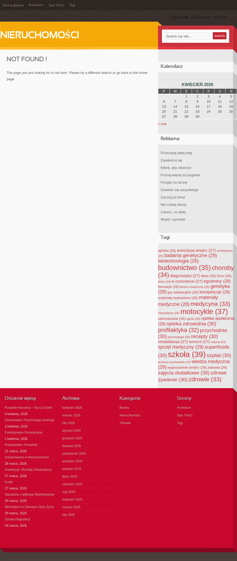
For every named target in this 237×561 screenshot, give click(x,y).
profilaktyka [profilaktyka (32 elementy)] (178, 330)
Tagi (72, 5)
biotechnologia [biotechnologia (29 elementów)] (178, 261)
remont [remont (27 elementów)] (199, 341)
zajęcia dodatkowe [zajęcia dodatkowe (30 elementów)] (184, 372)
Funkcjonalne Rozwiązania (23, 432)
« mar (162, 124)
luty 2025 (68, 515)
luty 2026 (68, 423)
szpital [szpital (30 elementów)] (219, 355)
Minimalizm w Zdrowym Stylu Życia (29, 507)
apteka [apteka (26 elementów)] (167, 251)
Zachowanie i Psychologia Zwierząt (29, 420)
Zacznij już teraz (173, 197)
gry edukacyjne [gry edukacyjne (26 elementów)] (183, 292)
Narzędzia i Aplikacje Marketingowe (30, 494)
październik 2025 (74, 453)
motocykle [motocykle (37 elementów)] (204, 311)
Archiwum (36, 5)
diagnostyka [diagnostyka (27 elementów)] (185, 275)
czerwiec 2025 (72, 484)
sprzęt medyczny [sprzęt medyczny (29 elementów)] (181, 347)
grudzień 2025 (72, 438)
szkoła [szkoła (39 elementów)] (187, 354)
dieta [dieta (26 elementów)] (208, 276)
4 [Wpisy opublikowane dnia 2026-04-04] (220, 96)
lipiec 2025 (69, 476)
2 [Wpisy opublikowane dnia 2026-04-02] (197, 96)
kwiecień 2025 (72, 499)
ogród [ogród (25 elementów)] (193, 318)
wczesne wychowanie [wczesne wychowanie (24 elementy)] (174, 362)
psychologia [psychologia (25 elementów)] (179, 337)
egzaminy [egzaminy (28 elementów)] (217, 281)
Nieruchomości (39, 35)
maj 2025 (68, 492)
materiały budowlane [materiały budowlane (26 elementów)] (178, 298)
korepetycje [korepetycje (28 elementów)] (215, 291)
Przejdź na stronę (174, 182)
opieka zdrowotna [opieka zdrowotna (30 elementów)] (191, 323)
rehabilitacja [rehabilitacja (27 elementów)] (173, 341)
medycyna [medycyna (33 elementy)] (210, 303)
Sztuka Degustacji (17, 519)
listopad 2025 (71, 446)
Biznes (124, 408)
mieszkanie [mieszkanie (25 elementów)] (169, 313)
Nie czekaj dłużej (173, 205)
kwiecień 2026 (72, 408)
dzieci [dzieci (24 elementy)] (164, 281)
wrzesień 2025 (72, 461)
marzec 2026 (71, 415)
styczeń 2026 (71, 430)
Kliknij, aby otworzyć (176, 168)
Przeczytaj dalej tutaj (176, 153)
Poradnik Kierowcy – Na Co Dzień (28, 408)
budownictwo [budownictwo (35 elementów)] (184, 267)
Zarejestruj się (171, 160)
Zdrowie (125, 423)
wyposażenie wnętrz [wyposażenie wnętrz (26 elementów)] (187, 367)
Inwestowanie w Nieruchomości (27, 457)
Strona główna (13, 5)
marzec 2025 (71, 507)
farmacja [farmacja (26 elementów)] (168, 287)
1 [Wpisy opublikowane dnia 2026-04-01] (186, 96)
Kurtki (9, 482)
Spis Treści (56, 5)
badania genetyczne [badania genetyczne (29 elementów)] (190, 255)
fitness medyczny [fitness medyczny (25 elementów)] (195, 286)
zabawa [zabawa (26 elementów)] (217, 367)
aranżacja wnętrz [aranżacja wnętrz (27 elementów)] (196, 250)
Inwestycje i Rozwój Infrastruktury (28, 470)
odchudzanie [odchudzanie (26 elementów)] (171, 319)
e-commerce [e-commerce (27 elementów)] (187, 281)
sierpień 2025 (71, 469)
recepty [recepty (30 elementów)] (204, 336)
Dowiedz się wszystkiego (180, 190)
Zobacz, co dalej (173, 212)
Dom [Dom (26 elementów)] (224, 276)
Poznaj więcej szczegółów (180, 175)
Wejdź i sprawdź (173, 219)
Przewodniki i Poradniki (21, 445)
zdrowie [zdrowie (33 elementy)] (205, 379)
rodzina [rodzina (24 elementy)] (218, 342)
